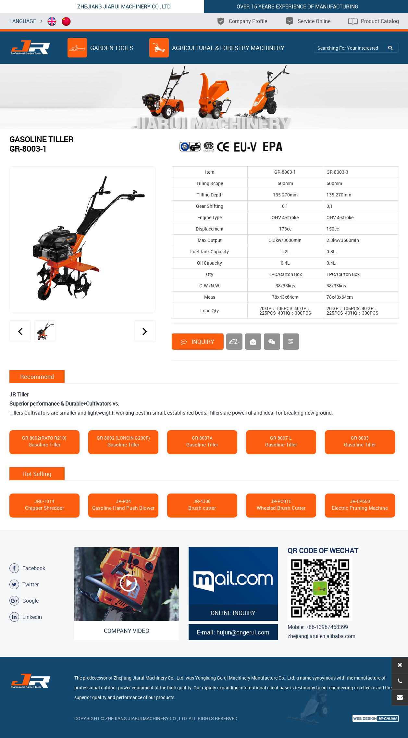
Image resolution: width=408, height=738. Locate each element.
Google (24, 601)
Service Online (307, 21)
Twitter (24, 584)
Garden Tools (100, 47)
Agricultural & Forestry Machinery (217, 47)
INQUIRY (197, 341)
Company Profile (241, 21)
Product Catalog (373, 21)
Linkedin (25, 617)
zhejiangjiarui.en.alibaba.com (321, 636)
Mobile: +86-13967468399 (318, 627)
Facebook (27, 568)
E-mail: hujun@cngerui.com (233, 632)
